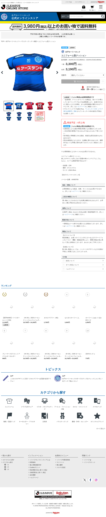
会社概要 (33, 475)
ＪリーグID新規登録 (63, 460)
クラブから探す (8, 462)
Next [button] (57, 72)
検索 (103, 16)
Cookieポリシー (35, 467)
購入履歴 (60, 465)
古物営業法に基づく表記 (38, 472)
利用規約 (33, 462)
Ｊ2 (8, 467)
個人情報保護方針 (35, 465)
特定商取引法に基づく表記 (38, 470)
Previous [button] (2, 72)
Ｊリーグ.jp (68, 2)
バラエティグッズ (26, 41)
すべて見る (100, 428)
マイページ (60, 462)
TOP (2, 41)
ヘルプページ (80, 106)
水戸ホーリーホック (12, 41)
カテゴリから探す (8, 460)
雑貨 (35, 41)
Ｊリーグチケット (80, 2)
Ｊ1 (8, 464)
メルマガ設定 (61, 467)
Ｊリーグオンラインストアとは (40, 460)
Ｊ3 (8, 469)
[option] (30, 72)
